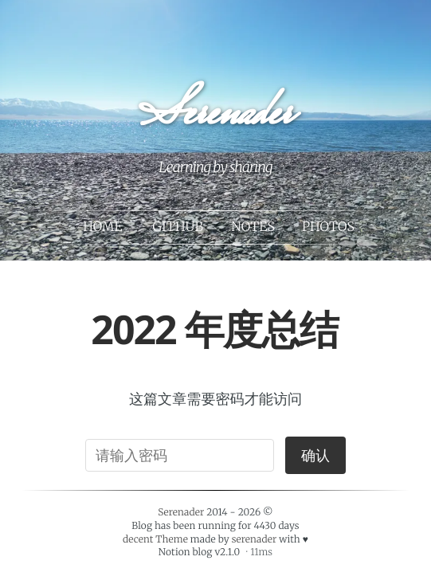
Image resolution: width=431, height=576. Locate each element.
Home (102, 227)
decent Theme (155, 540)
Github (178, 227)
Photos (328, 227)
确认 (315, 455)
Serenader (214, 116)
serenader (254, 540)
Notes (253, 227)
